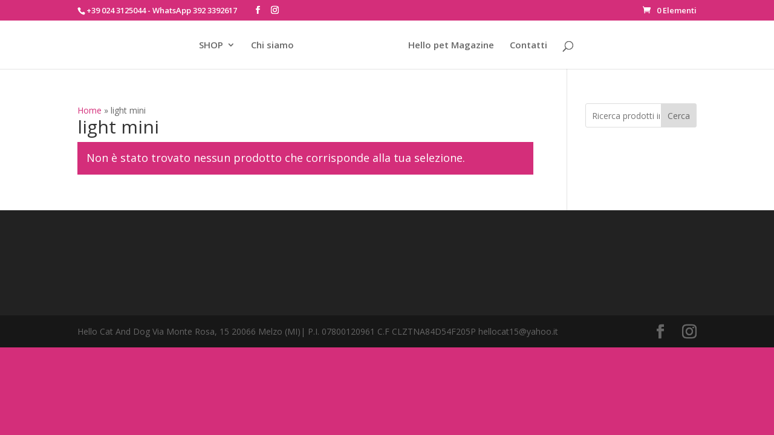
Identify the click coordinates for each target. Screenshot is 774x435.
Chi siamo (272, 45)
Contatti (528, 45)
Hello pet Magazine (451, 45)
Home (89, 110)
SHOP (211, 45)
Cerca (679, 115)
